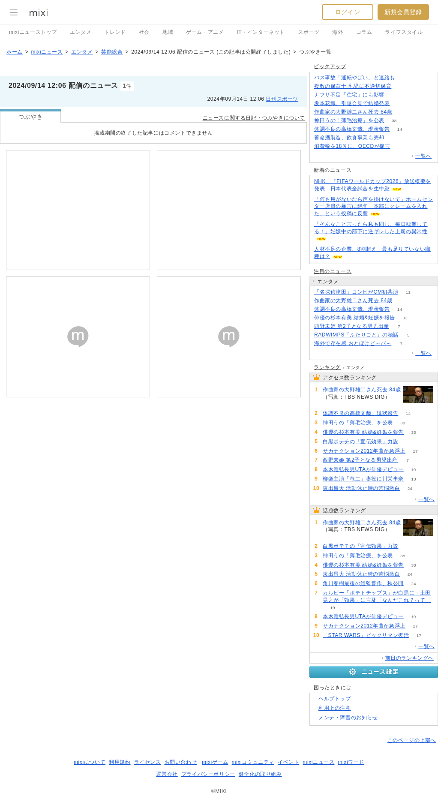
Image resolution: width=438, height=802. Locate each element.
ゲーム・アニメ (205, 32)
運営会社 (166, 774)
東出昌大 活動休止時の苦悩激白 (361, 488)
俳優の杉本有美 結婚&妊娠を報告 (354, 318)
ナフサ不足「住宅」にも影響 (349, 95)
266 (400, 146)
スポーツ (308, 32)
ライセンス (147, 762)
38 (394, 120)
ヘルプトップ (334, 699)
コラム (364, 32)
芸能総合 (112, 52)
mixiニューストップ (33, 32)
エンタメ (80, 32)
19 (413, 469)
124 (405, 77)
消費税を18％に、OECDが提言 (352, 146)
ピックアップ (330, 66)
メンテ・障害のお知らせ (348, 718)
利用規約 (119, 762)
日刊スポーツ (282, 99)
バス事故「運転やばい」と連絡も (354, 78)
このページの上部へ (411, 740)
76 (394, 137)
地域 (167, 32)
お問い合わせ (181, 762)
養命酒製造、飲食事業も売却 (349, 138)
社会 (144, 32)
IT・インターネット (261, 32)
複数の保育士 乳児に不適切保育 (352, 86)
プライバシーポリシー (208, 774)
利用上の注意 (334, 708)
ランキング (327, 367)
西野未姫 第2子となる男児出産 (351, 326)
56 (401, 86)
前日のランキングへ (409, 658)
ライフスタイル (404, 32)
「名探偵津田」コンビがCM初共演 (356, 292)
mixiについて (89, 762)
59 (408, 441)
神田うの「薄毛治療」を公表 (349, 120)
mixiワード (351, 762)
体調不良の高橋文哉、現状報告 (352, 129)
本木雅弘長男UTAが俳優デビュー (363, 469)
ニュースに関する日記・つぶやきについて (254, 118)
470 (402, 112)
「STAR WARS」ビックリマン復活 (366, 635)
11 (408, 292)
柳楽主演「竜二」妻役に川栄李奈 (363, 479)
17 (415, 451)
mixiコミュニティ (253, 762)
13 (413, 479)
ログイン (347, 12)
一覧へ (423, 156)
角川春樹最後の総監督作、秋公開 (363, 583)
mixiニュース (47, 52)
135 (394, 95)
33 (404, 317)
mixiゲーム (215, 762)
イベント (288, 762)
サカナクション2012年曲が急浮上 (364, 451)
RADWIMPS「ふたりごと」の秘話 (356, 335)
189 (399, 103)
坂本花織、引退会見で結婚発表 (352, 103)
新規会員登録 (403, 12)
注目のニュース (332, 271)
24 (410, 488)
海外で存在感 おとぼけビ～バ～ (352, 343)
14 (399, 129)
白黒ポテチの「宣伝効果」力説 (360, 442)
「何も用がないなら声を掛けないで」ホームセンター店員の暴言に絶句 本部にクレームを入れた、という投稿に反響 (373, 206)
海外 (337, 32)
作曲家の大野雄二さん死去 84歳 (353, 112)
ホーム (14, 52)
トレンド (115, 32)
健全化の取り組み (260, 774)
